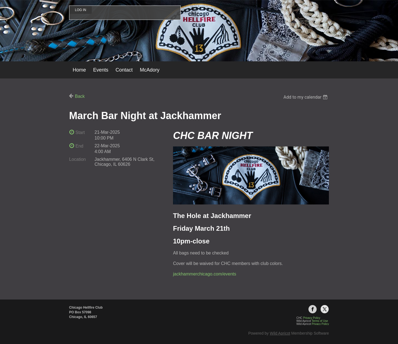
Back (80, 96)
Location (77, 159)
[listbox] (306, 97)
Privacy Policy (320, 323)
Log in (80, 10)
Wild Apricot (280, 333)
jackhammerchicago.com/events (204, 274)
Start (80, 132)
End (79, 146)
